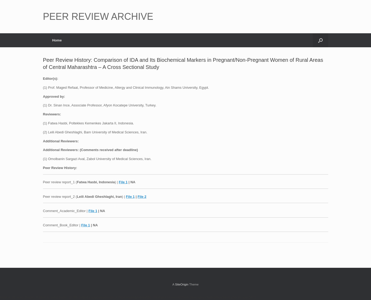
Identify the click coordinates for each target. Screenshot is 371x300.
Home (57, 40)
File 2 (142, 197)
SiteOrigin (182, 284)
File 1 (123, 182)
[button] (320, 40)
